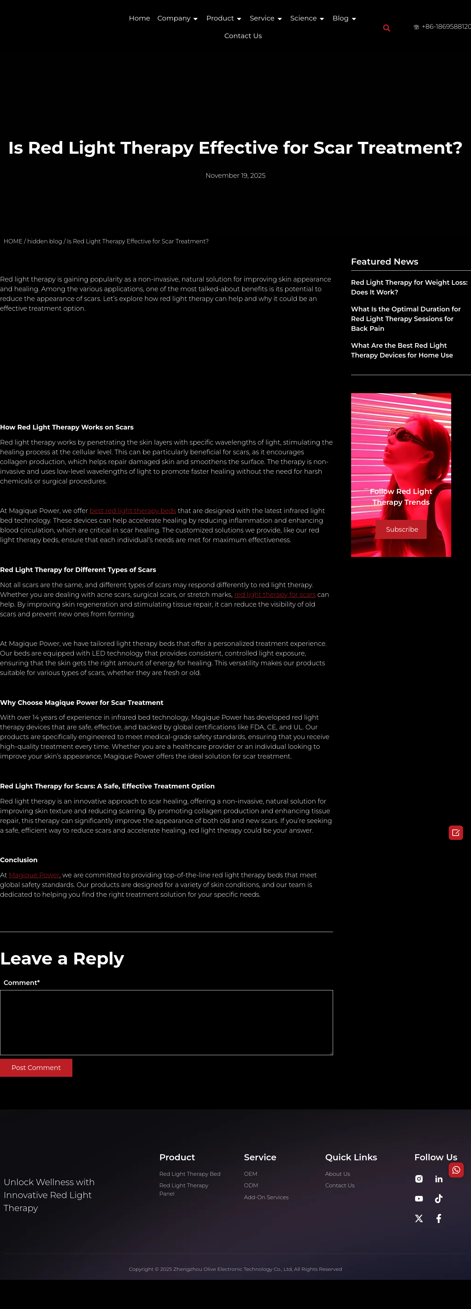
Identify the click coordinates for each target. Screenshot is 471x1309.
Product (220, 18)
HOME (13, 241)
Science (303, 18)
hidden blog (44, 241)
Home (139, 18)
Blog (341, 18)
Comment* (22, 983)
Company (173, 18)
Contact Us (243, 36)
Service (262, 18)
